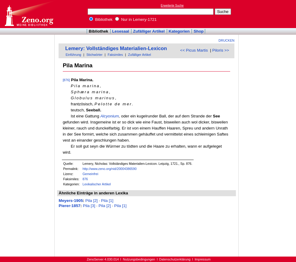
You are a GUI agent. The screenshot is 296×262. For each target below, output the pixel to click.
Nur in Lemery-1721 (136, 19)
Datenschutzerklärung (175, 259)
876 (85, 179)
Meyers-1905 (71, 200)
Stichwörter (94, 54)
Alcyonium (109, 116)
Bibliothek (101, 19)
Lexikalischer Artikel (96, 184)
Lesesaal (120, 31)
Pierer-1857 (69, 205)
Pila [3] (89, 205)
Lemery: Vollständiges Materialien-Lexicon (116, 48)
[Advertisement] (268, 13)
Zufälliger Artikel (149, 31)
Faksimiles (115, 54)
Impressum (203, 259)
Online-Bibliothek (28, 14)
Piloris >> (220, 50)
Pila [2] (91, 200)
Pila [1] (107, 200)
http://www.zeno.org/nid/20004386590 (109, 169)
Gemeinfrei (90, 174)
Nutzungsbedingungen (139, 259)
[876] (66, 80)
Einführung (73, 54)
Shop (199, 31)
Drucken (227, 40)
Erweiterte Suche (172, 5)
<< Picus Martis (194, 50)
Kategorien (179, 31)
